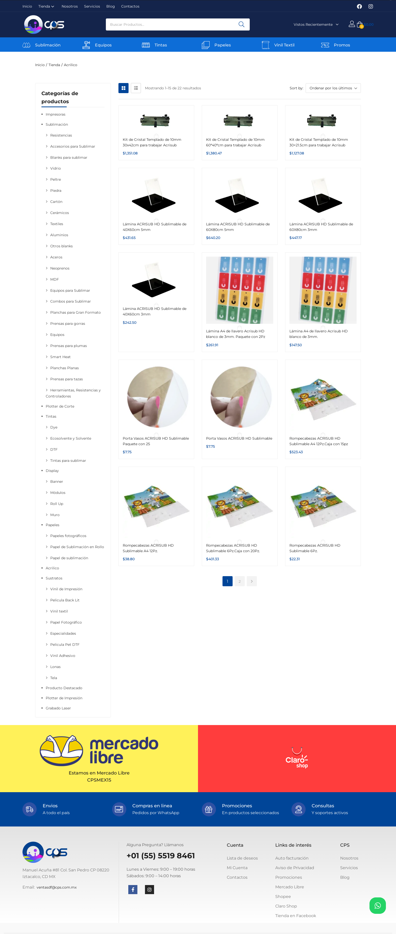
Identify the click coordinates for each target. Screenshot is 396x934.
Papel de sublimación (69, 558)
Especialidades (63, 633)
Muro (55, 515)
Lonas (55, 666)
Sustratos (54, 578)
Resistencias (61, 135)
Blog (110, 6)
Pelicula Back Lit (65, 600)
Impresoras (55, 114)
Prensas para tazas (66, 379)
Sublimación (48, 45)
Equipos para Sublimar (70, 290)
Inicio (27, 6)
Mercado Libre (289, 887)
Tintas (161, 45)
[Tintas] (146, 45)
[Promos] (325, 45)
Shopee (283, 896)
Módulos (57, 492)
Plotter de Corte (60, 406)
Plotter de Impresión (64, 698)
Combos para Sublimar (70, 301)
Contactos (130, 6)
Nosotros (70, 6)
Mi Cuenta (237, 867)
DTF (54, 449)
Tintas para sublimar (68, 460)
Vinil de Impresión (66, 589)
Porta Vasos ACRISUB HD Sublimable (239, 438)
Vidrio (55, 168)
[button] (365, 24)
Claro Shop (286, 906)
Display (52, 470)
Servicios (92, 6)
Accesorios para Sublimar (72, 146)
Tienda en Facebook (295, 915)
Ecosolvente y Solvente (70, 438)
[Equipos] (86, 45)
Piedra (55, 190)
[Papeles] (206, 45)
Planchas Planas (64, 368)
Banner (56, 481)
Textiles (56, 224)
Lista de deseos (242, 858)
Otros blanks (61, 246)
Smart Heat (60, 357)
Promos (342, 45)
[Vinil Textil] (265, 45)
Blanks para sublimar (68, 157)
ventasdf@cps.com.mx (57, 887)
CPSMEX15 (99, 780)
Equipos (103, 45)
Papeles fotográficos (68, 535)
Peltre (55, 179)
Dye (53, 427)
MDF (54, 279)
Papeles (222, 45)
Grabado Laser (58, 708)
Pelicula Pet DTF (65, 644)
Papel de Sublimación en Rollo (77, 547)
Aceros (56, 257)
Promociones (288, 877)
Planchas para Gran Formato (75, 312)
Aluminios (59, 235)
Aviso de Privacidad (294, 867)
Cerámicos (59, 212)
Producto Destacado (64, 688)
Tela (53, 678)
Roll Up (56, 503)
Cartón (56, 201)
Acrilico (52, 568)
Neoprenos (59, 268)
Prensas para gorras (67, 323)
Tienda (46, 6)
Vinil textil (59, 611)
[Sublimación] (26, 45)
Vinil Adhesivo (62, 655)
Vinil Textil (284, 45)
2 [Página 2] (240, 581)
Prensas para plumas (68, 345)
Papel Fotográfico (66, 622)
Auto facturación (292, 858)
